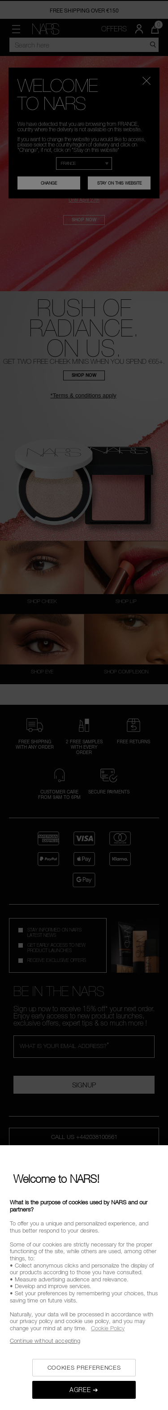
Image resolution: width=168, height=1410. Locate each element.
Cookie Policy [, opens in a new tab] (108, 1328)
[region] (84, 1277)
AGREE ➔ (84, 1389)
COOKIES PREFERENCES (84, 1367)
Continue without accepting (45, 1340)
